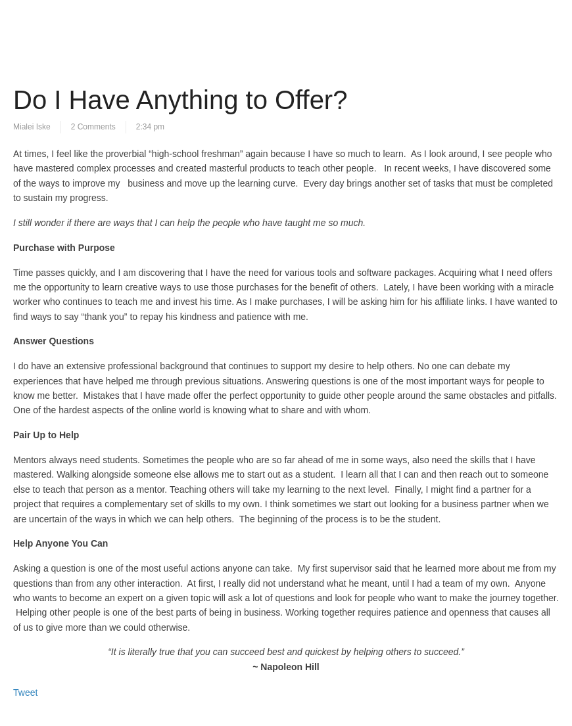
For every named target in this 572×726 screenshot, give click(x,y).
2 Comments (93, 126)
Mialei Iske (32, 126)
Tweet (25, 692)
